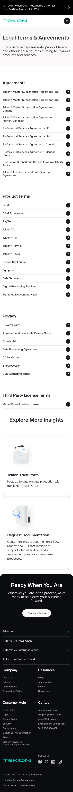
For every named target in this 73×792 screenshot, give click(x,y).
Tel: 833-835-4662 (47, 728)
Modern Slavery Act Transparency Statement (16, 743)
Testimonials (45, 682)
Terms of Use (10, 785)
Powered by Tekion (13, 691)
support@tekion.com (49, 714)
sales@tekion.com (48, 710)
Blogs (41, 677)
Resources (44, 691)
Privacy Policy (10, 719)
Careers (7, 682)
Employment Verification (51, 723)
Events (42, 686)
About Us (8, 677)
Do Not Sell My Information (17, 733)
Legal (5, 714)
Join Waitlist (36, 9)
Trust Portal (9, 710)
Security (7, 723)
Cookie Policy (27, 785)
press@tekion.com (48, 719)
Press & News (10, 686)
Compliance (9, 728)
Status (6, 737)
